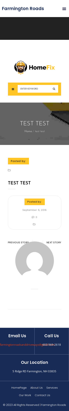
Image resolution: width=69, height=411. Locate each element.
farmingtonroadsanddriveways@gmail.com (27, 344)
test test (19, 183)
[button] (64, 9)
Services (52, 388)
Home (28, 131)
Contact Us (42, 395)
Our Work (25, 395)
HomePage (19, 388)
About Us (36, 388)
